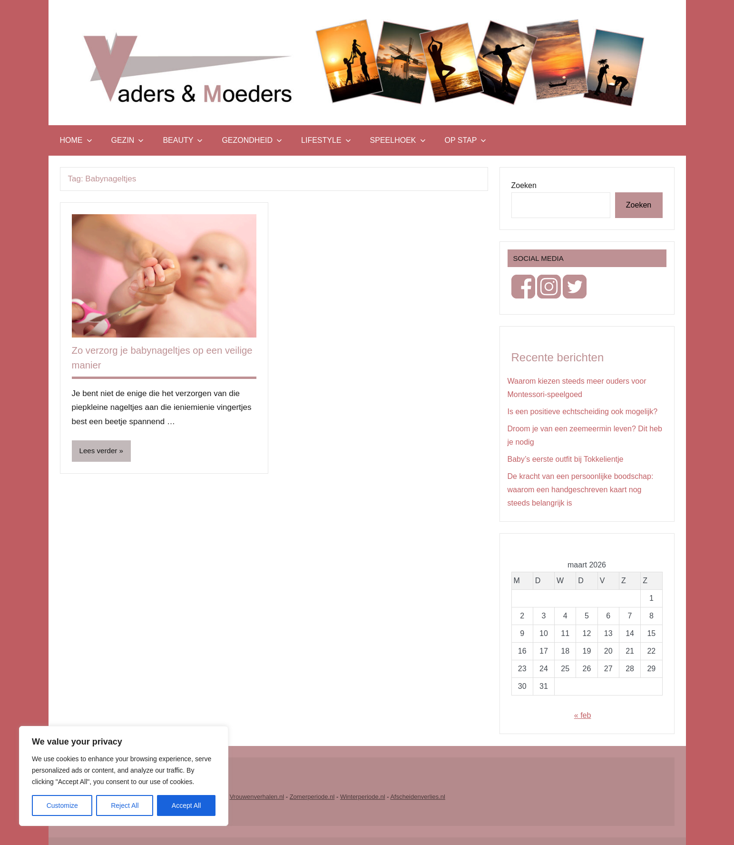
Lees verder (99, 451)
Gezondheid (252, 140)
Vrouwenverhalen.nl (257, 796)
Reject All (124, 805)
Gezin (127, 140)
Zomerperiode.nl (312, 796)
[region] (123, 776)
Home (76, 140)
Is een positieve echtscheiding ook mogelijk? (583, 412)
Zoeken (524, 185)
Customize (62, 805)
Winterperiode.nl (362, 796)
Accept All (186, 805)
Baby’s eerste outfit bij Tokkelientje (566, 459)
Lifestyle (326, 140)
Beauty (183, 140)
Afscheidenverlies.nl (417, 796)
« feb (582, 715)
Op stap (466, 140)
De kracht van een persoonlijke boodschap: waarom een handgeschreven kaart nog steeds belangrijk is (581, 489)
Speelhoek (398, 140)
